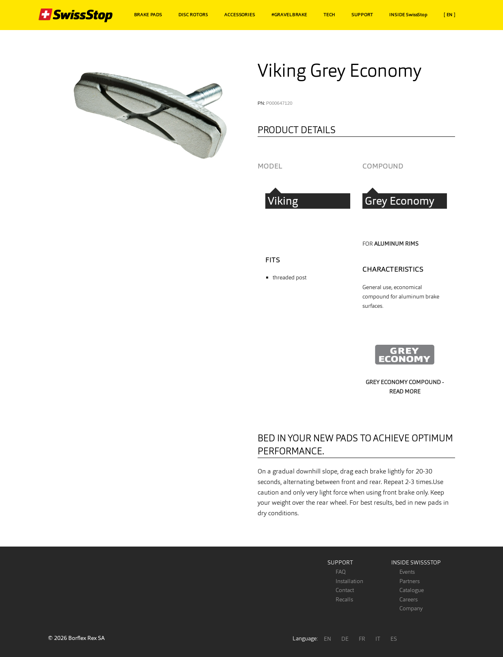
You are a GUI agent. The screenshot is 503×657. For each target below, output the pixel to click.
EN (327, 638)
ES (393, 638)
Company (411, 608)
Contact (345, 590)
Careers (408, 599)
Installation (349, 581)
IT (377, 638)
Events (407, 571)
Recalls (344, 599)
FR (362, 638)
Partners (409, 581)
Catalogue (411, 590)
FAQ (341, 571)
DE (345, 638)
